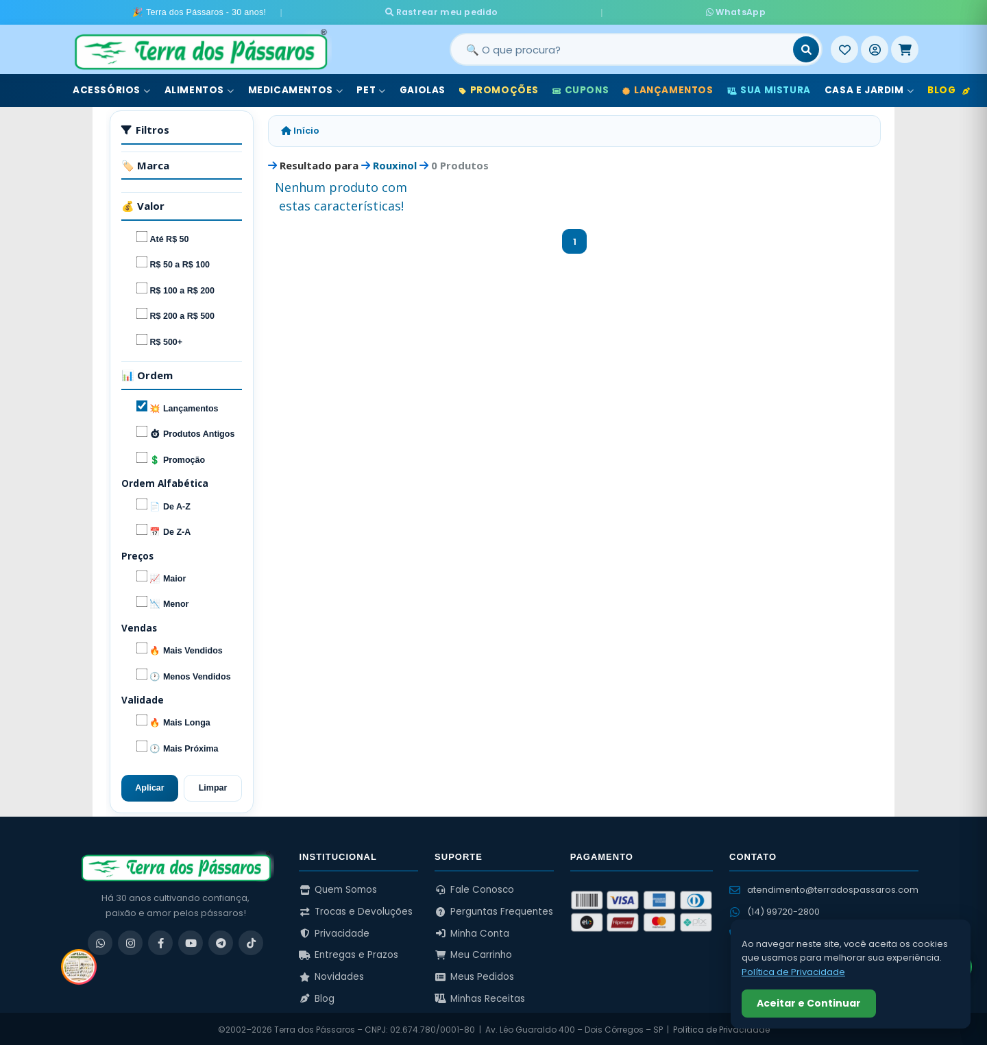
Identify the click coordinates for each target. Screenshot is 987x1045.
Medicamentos (295, 88)
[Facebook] (160, 940)
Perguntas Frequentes (494, 908)
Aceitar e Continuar (809, 1003)
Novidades (331, 974)
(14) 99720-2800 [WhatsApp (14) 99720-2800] (774, 909)
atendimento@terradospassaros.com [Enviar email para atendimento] (823, 887)
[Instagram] (130, 940)
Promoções (499, 88)
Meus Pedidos (474, 974)
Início (300, 128)
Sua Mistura (769, 88)
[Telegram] (220, 940)
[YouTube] (190, 940)
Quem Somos (338, 887)
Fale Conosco (474, 887)
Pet (370, 88)
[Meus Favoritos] (844, 47)
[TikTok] (251, 940)
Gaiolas (423, 88)
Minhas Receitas (480, 995)
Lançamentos (667, 88)
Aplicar (149, 786)
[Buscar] (806, 47)
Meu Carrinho (473, 952)
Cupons (580, 88)
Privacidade (334, 930)
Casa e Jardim (869, 88)
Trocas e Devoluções (356, 908)
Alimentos (199, 88)
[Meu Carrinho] (904, 47)
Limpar (213, 786)
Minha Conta (472, 930)
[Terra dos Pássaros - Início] (200, 47)
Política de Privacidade (721, 1027)
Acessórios (112, 88)
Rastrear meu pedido (535, 11)
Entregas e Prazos (348, 952)
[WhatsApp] (100, 940)
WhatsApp (637, 11)
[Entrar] (874, 47)
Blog (948, 88)
